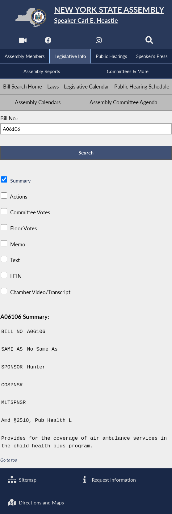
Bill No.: (9, 119)
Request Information (109, 479)
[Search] (150, 42)
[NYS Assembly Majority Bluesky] (124, 42)
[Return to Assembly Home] (86, 17)
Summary (20, 181)
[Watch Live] (22, 42)
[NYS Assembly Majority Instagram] (99, 42)
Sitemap (23, 479)
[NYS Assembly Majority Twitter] (73, 42)
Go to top (8, 460)
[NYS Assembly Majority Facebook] (48, 42)
